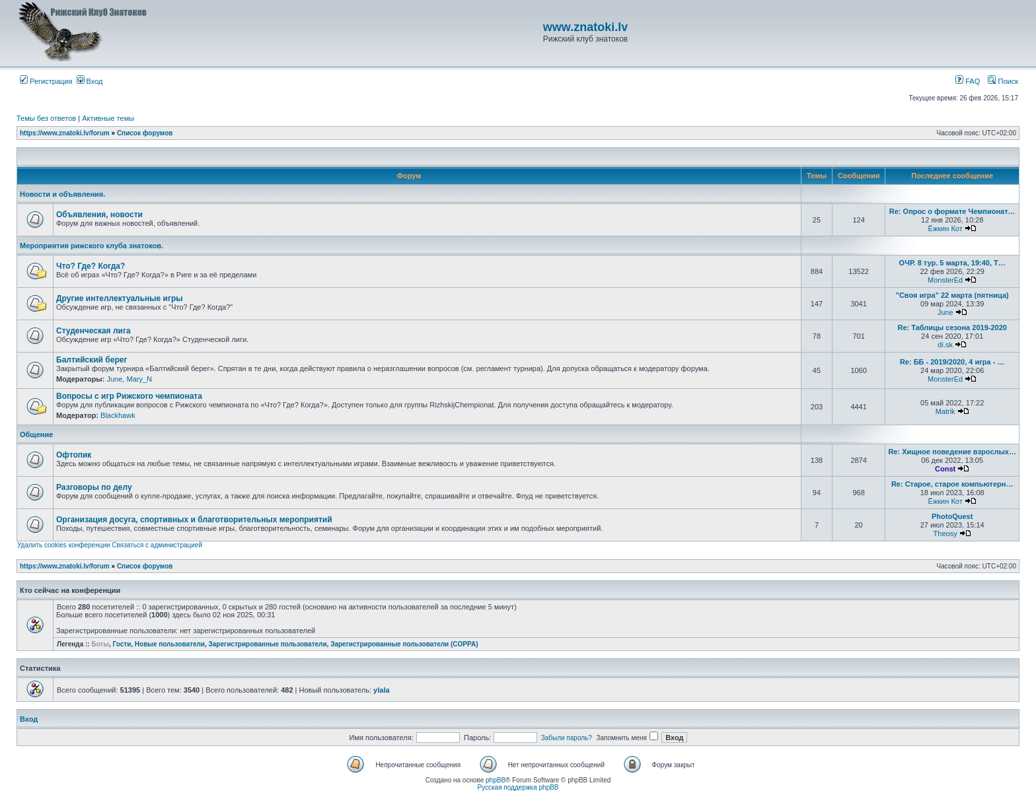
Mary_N (139, 379)
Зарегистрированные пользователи (268, 644)
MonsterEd (945, 280)
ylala (381, 690)
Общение (36, 434)
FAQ (967, 81)
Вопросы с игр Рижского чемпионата (129, 396)
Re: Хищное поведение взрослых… (952, 452)
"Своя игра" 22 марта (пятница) (952, 295)
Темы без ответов (46, 118)
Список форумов (145, 133)
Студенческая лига (93, 330)
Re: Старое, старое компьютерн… (952, 484)
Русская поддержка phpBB (517, 787)
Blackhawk (117, 415)
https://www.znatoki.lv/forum (65, 133)
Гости (122, 644)
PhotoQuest (952, 516)
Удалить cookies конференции (63, 545)
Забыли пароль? (566, 737)
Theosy (945, 533)
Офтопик (73, 455)
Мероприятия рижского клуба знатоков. (91, 246)
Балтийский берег (91, 359)
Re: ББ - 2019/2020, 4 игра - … (952, 362)
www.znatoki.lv (585, 27)
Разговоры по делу (94, 487)
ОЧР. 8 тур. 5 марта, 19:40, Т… (952, 263)
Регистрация (46, 81)
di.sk (945, 345)
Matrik (945, 411)
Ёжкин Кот (945, 228)
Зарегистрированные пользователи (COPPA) (404, 644)
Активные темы (108, 118)
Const (945, 469)
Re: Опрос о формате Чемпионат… (952, 211)
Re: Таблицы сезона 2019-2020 (951, 327)
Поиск (1003, 81)
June (945, 312)
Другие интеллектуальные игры (119, 298)
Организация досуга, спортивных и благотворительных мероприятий (194, 519)
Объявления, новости (99, 214)
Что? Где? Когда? (90, 266)
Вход (90, 81)
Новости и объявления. (62, 194)
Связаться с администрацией (157, 545)
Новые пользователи (170, 644)
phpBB (495, 780)
